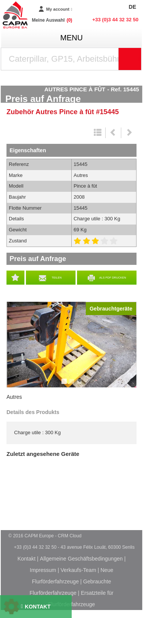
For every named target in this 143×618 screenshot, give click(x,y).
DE (132, 7)
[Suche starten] (130, 59)
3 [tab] (80, 385)
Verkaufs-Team (78, 570)
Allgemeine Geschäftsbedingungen (81, 559)
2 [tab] (72, 385)
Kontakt (26, 559)
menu (71, 37)
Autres (14, 397)
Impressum (43, 570)
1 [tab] (65, 385)
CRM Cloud (70, 535)
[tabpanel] (71, 344)
